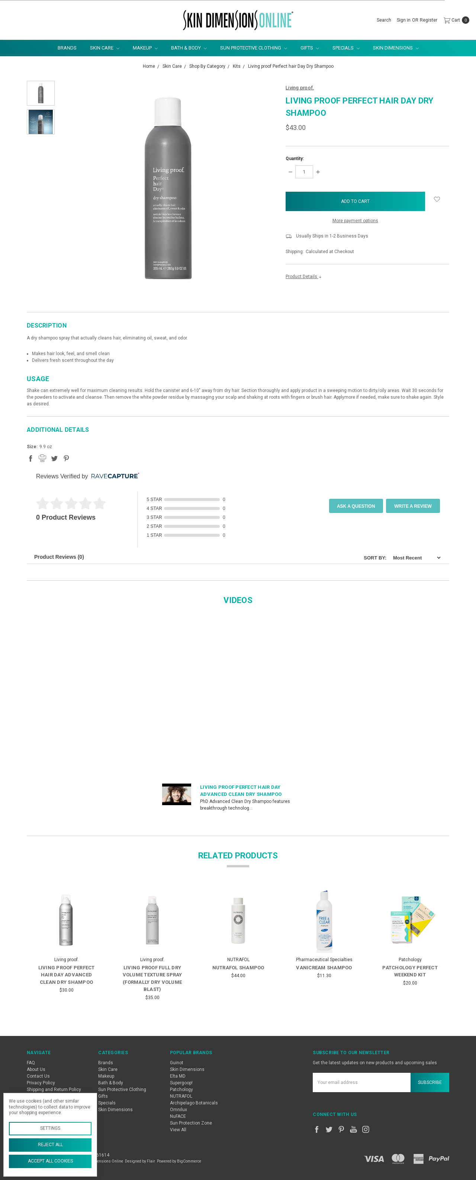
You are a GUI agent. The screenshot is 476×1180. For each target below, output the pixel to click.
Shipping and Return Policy (54, 1089)
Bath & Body (189, 48)
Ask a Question (356, 506)
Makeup (145, 48)
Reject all (50, 1144)
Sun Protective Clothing (253, 48)
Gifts (309, 48)
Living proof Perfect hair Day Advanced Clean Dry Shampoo (66, 975)
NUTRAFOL (181, 1096)
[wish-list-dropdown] (437, 199)
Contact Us (38, 1076)
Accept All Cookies (50, 1161)
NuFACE (178, 1116)
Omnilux (178, 1109)
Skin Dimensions (396, 48)
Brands (67, 48)
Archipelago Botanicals (194, 1103)
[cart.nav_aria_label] (455, 20)
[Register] (429, 20)
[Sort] (415, 558)
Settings (50, 1128)
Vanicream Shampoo (324, 967)
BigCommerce (189, 1161)
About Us (36, 1069)
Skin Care (104, 48)
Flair (151, 1161)
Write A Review (412, 506)
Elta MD (178, 1076)
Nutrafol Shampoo (238, 967)
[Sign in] (404, 20)
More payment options (355, 220)
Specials (346, 48)
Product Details (304, 276)
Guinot (176, 1062)
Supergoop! (181, 1082)
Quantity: (295, 158)
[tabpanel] (66, 946)
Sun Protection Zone (191, 1123)
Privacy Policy (41, 1082)
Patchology (181, 1089)
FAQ (31, 1062)
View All (178, 1129)
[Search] (383, 20)
